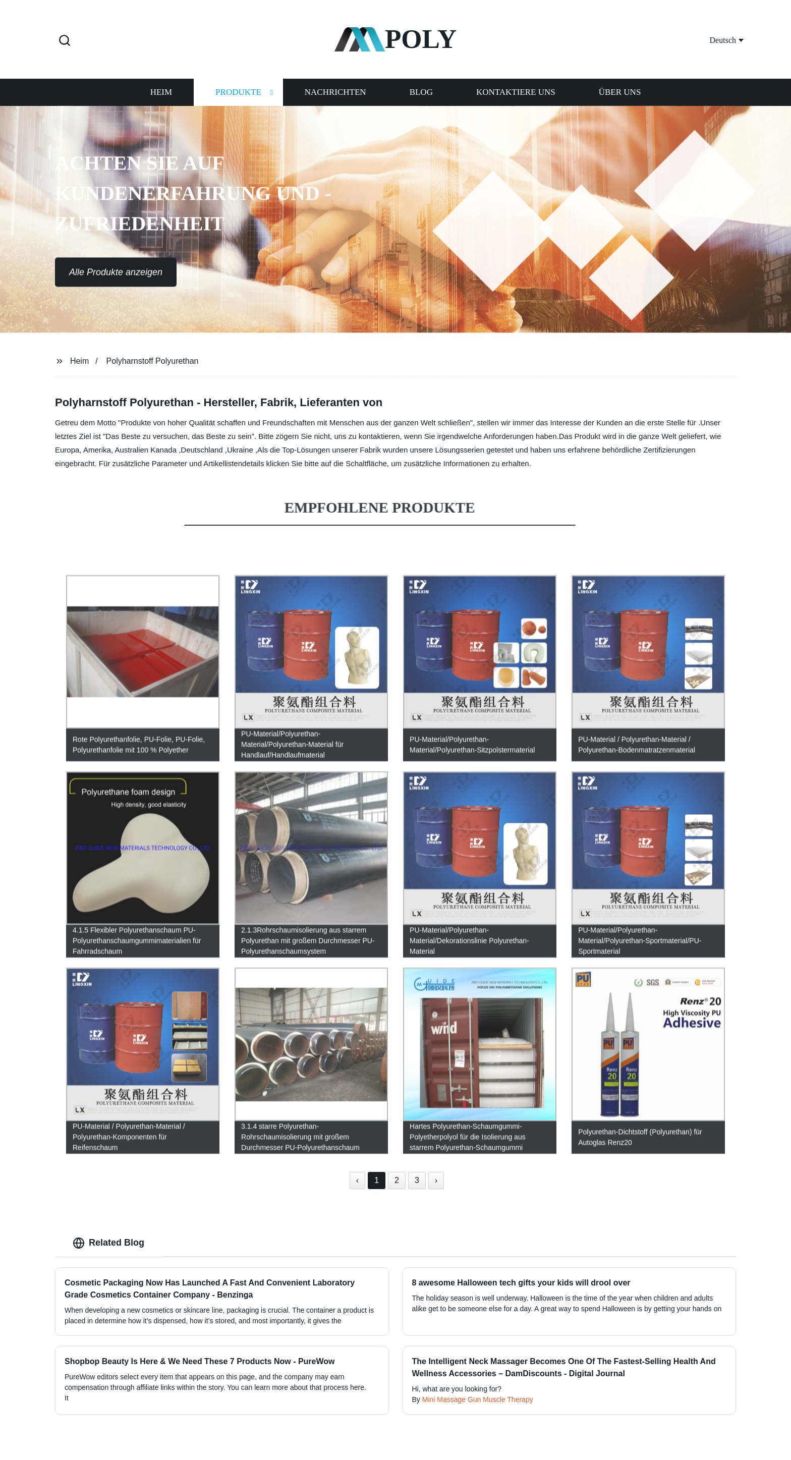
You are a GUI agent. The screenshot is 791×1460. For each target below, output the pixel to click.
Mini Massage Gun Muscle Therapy (477, 1399)
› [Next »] (436, 1180)
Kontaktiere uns (515, 91)
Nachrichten (335, 91)
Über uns (620, 91)
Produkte (238, 91)
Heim (161, 91)
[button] (64, 41)
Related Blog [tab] (108, 1243)
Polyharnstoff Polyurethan (152, 361)
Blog (421, 91)
